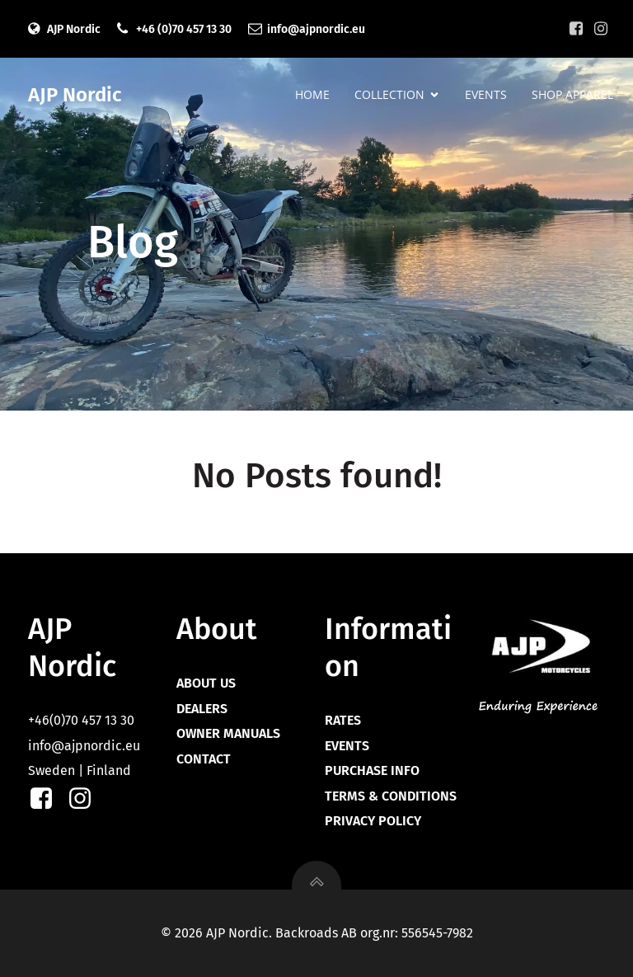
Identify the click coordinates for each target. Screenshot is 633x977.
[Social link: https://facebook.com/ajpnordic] (576, 28)
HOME (312, 95)
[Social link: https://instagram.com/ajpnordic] (600, 28)
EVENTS (486, 95)
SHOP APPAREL (572, 95)
